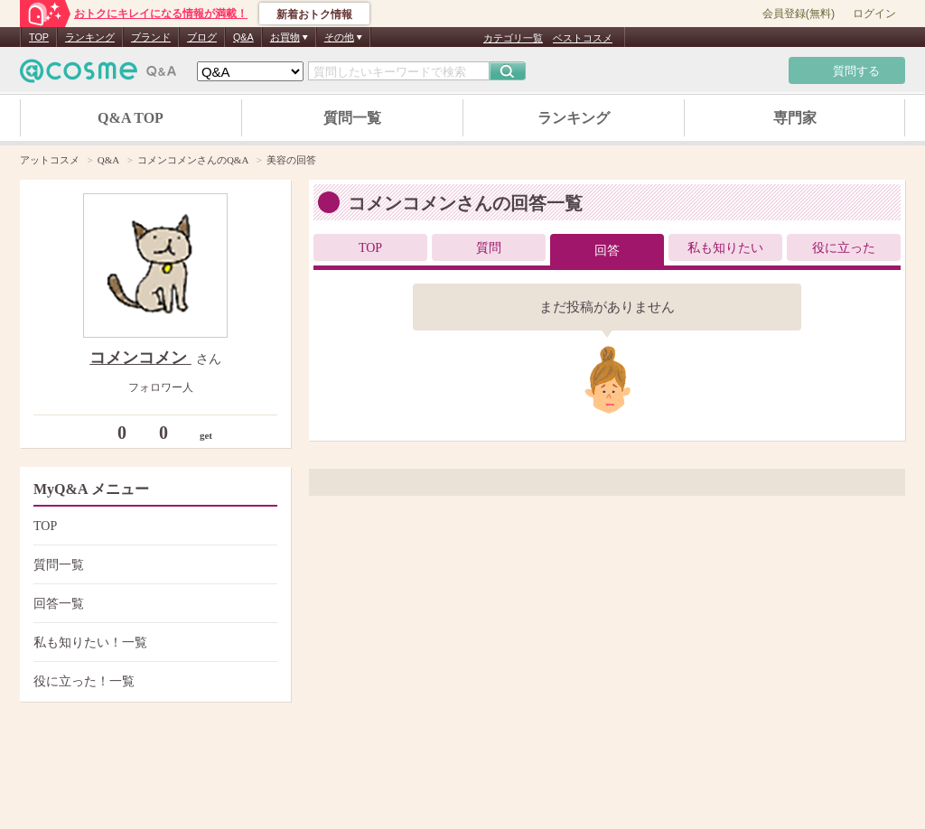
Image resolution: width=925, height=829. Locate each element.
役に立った (843, 248)
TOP (39, 37)
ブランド (151, 37)
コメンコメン (140, 358)
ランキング (90, 37)
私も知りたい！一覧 (153, 642)
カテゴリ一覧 (513, 38)
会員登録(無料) (798, 13)
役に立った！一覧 (153, 681)
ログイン (874, 13)
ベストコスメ (582, 38)
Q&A (243, 37)
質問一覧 (352, 118)
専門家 (795, 118)
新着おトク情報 (314, 14)
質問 (488, 248)
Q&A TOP (131, 118)
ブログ (202, 37)
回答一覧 (153, 603)
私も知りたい (725, 248)
